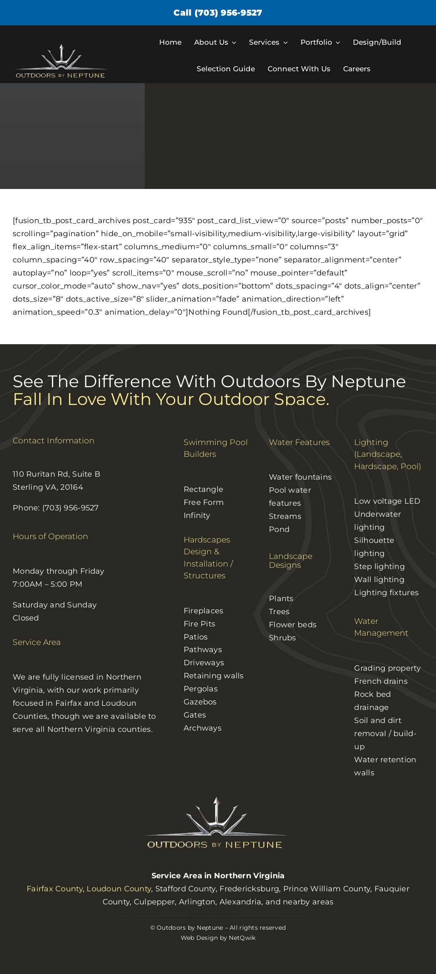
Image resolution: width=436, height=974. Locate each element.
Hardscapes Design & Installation (207, 552)
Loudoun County (119, 888)
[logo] (62, 46)
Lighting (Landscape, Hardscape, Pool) (387, 454)
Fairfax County (55, 888)
